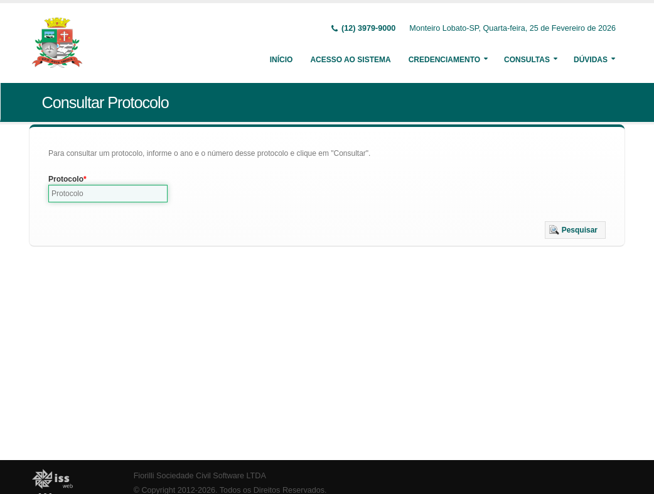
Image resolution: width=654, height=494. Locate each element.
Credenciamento (444, 59)
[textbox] (108, 193)
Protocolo (65, 179)
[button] (575, 230)
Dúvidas (591, 59)
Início (281, 59)
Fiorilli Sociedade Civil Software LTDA (200, 475)
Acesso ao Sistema (350, 59)
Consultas (527, 59)
